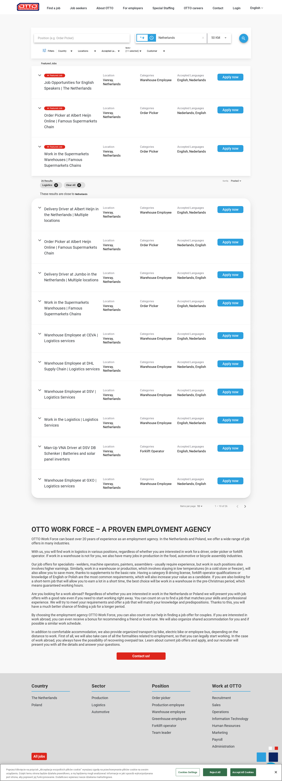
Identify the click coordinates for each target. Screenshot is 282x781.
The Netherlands (44, 698)
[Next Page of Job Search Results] (245, 506)
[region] (141, 772)
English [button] (256, 8)
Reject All (215, 772)
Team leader (161, 733)
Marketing (220, 733)
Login (237, 8)
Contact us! (141, 656)
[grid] (135, 185)
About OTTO (104, 8)
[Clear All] (79, 185)
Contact (218, 8)
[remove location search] (203, 38)
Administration (223, 746)
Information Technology (230, 719)
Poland (37, 705)
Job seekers (78, 8)
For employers (133, 8)
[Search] (243, 38)
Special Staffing (163, 8)
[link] (141, 82)
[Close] (276, 772)
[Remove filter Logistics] (56, 185)
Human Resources (226, 726)
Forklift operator (164, 726)
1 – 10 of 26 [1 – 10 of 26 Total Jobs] (221, 506)
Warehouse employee (168, 712)
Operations (220, 712)
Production (100, 698)
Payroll (217, 739)
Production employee (168, 705)
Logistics (98, 705)
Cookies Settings (187, 772)
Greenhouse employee (169, 719)
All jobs (39, 756)
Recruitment (221, 698)
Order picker (161, 698)
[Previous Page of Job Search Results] (237, 506)
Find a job (53, 8)
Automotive (100, 712)
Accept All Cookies (243, 772)
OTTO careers (193, 8)
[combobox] (82, 38)
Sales (216, 705)
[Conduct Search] (243, 38)
